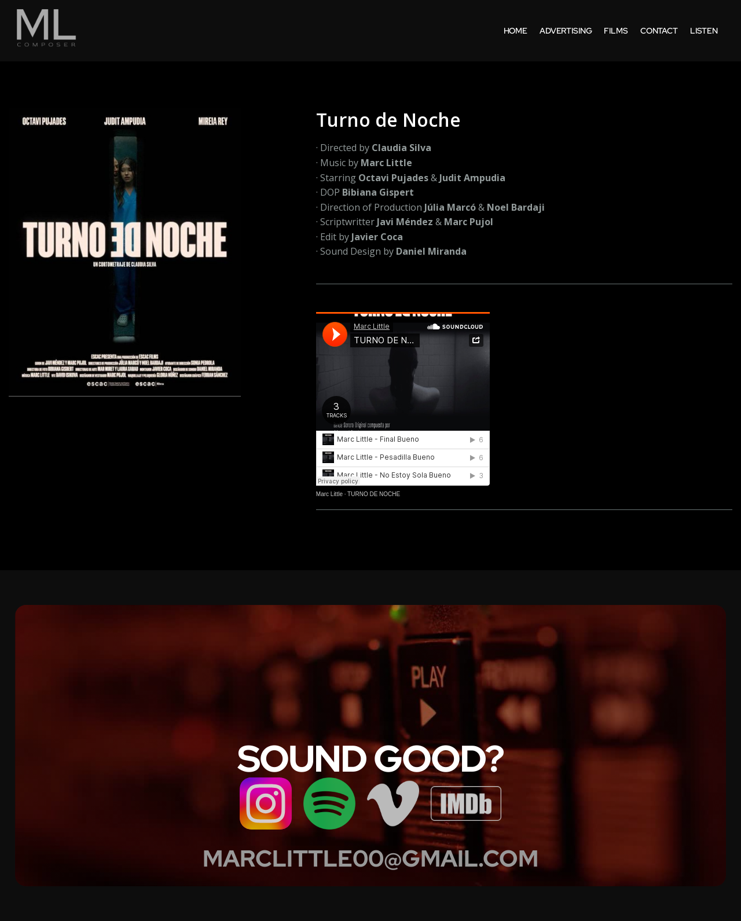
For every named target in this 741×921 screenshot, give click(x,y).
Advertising (566, 31)
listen (704, 31)
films (616, 31)
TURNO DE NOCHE (373, 494)
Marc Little (329, 494)
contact (659, 31)
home (515, 31)
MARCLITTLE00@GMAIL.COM (370, 858)
